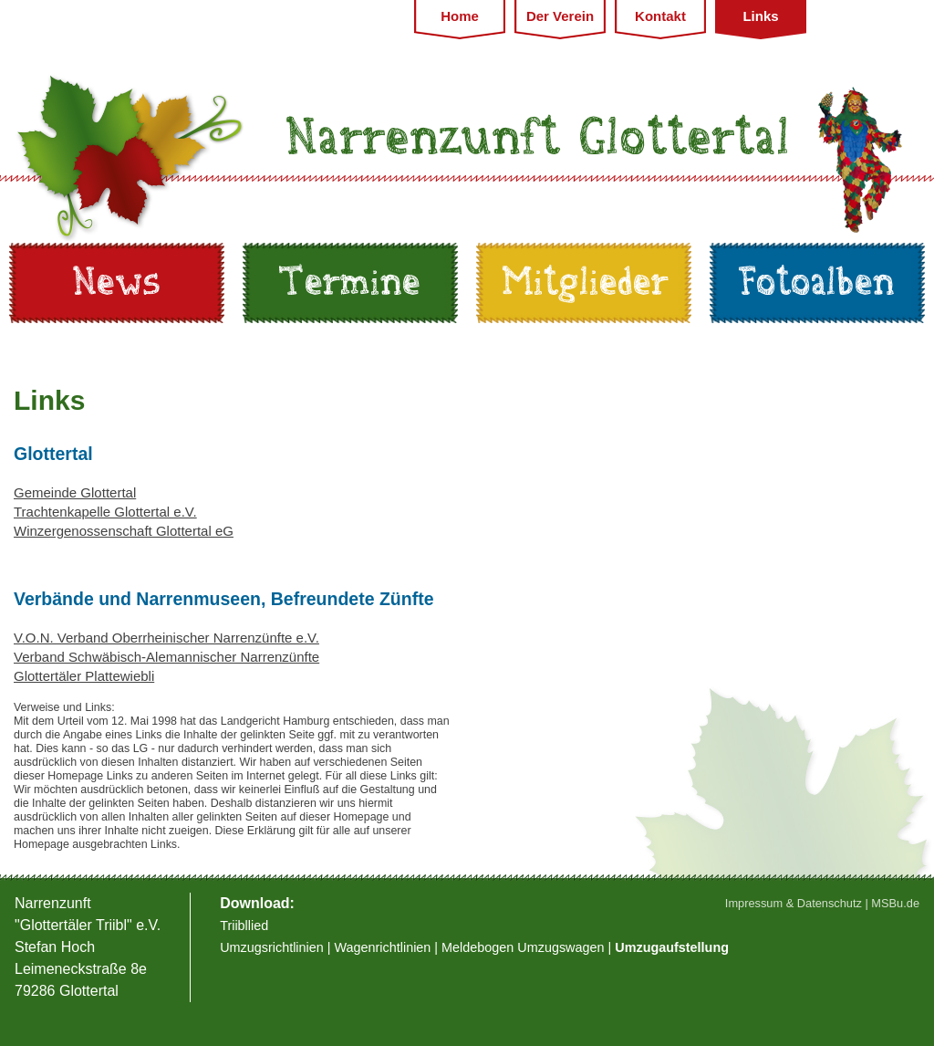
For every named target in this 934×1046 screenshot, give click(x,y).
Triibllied (244, 925)
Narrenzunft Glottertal (539, 138)
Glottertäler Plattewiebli (84, 676)
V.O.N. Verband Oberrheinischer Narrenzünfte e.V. (166, 637)
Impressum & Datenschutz (793, 903)
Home (460, 16)
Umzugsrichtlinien (273, 947)
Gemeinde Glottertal (75, 492)
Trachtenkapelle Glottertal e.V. (105, 511)
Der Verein (560, 16)
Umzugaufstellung (672, 947)
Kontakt (660, 16)
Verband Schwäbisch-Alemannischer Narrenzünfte (166, 656)
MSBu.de (895, 903)
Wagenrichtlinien (383, 947)
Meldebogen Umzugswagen (522, 947)
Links (760, 16)
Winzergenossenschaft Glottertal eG (124, 531)
